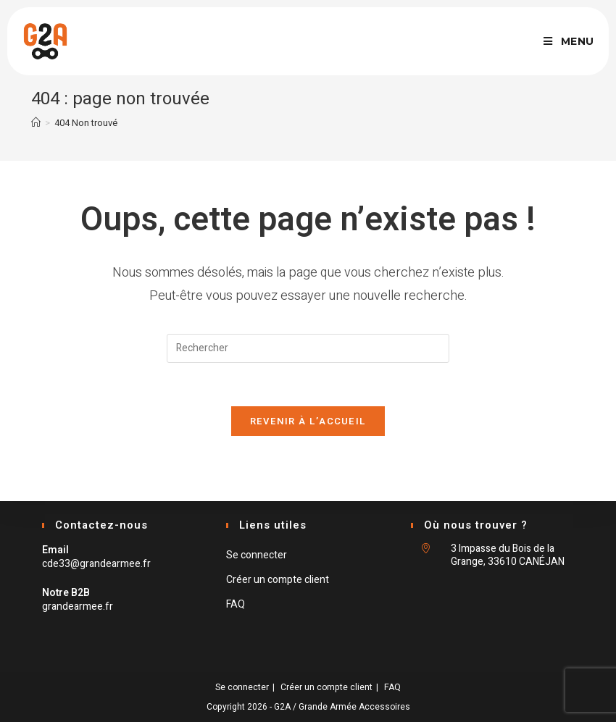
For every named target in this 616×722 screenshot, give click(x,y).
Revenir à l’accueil (308, 421)
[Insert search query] (308, 348)
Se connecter (256, 555)
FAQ (235, 604)
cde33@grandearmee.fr (96, 563)
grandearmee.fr (77, 606)
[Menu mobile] (569, 41)
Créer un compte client (277, 579)
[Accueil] (36, 123)
